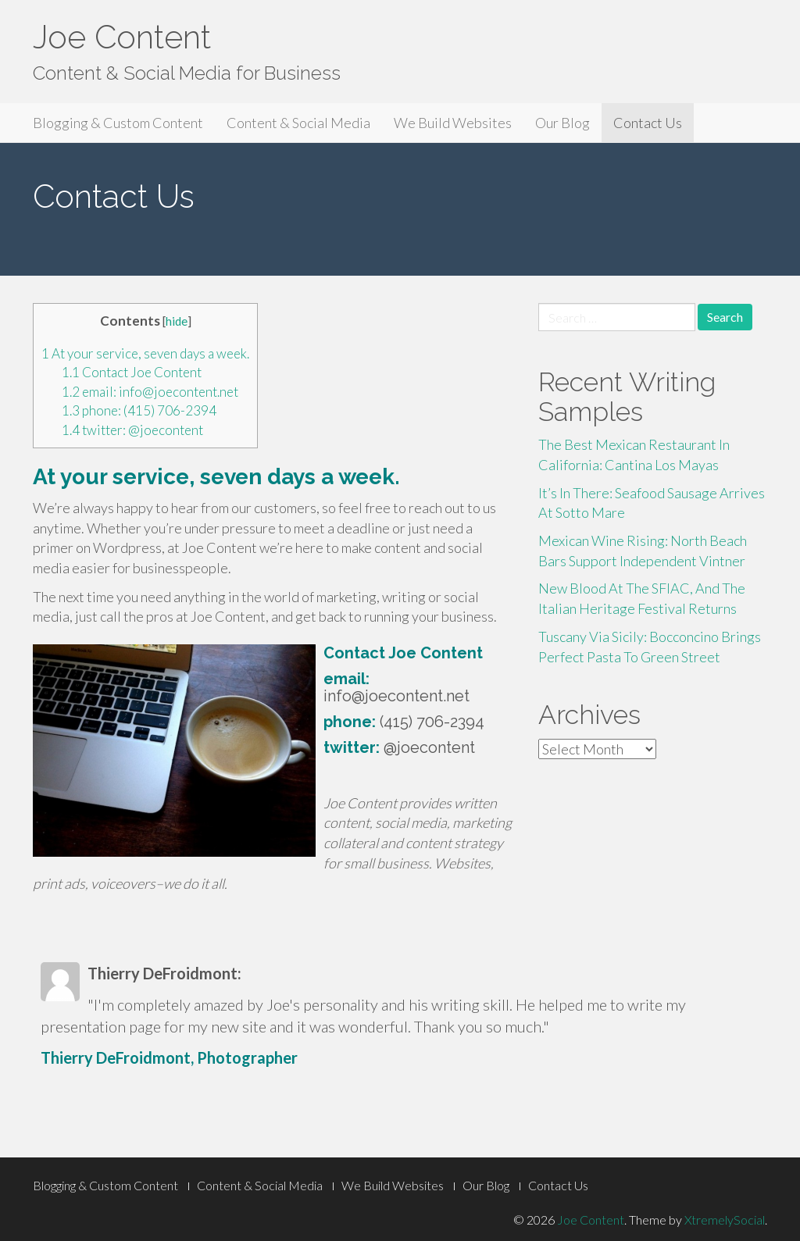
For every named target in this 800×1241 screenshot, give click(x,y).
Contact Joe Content (132, 372)
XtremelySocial (724, 1219)
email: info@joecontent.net (150, 391)
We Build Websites (453, 122)
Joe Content (122, 37)
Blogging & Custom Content (118, 122)
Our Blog (562, 122)
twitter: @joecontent (132, 430)
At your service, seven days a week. (145, 353)
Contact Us (647, 122)
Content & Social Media (298, 122)
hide (177, 321)
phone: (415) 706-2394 (139, 410)
